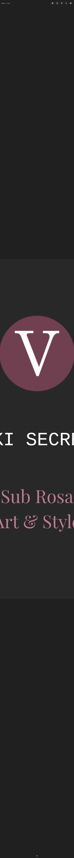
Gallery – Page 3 (6, 3)
